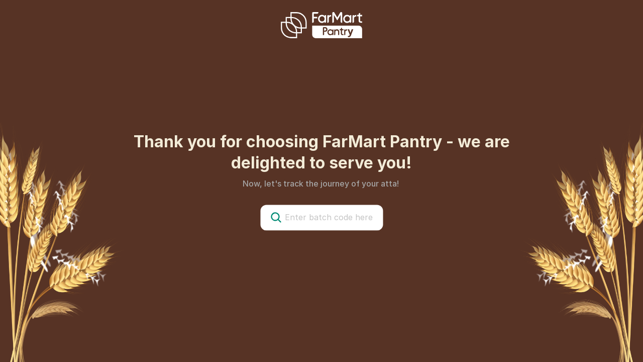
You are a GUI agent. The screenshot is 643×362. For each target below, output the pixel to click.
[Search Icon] (275, 217)
